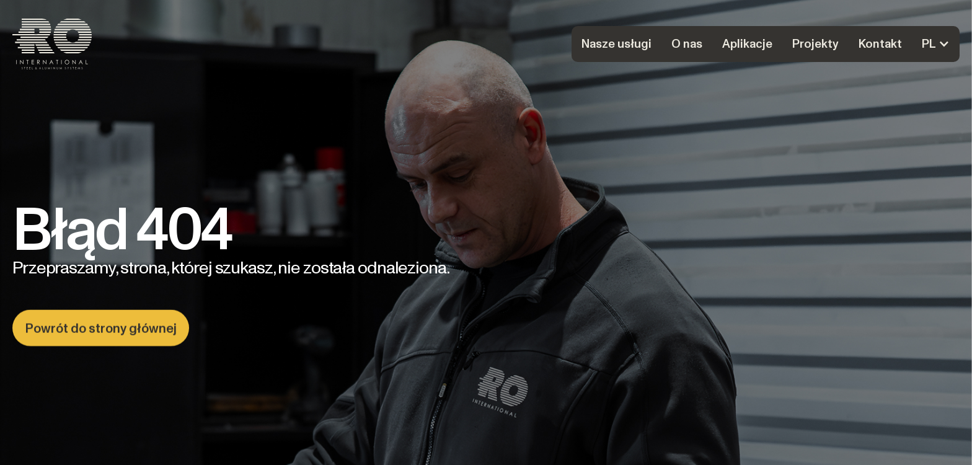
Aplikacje (747, 44)
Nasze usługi (616, 44)
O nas (686, 44)
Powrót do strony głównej (101, 328)
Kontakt (880, 44)
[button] (936, 44)
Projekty (815, 44)
